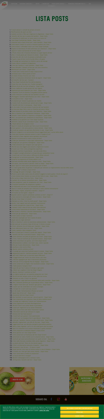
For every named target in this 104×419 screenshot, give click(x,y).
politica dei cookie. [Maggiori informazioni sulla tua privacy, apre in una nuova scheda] (44, 410)
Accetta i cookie (79, 416)
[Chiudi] (101, 411)
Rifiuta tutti (79, 412)
